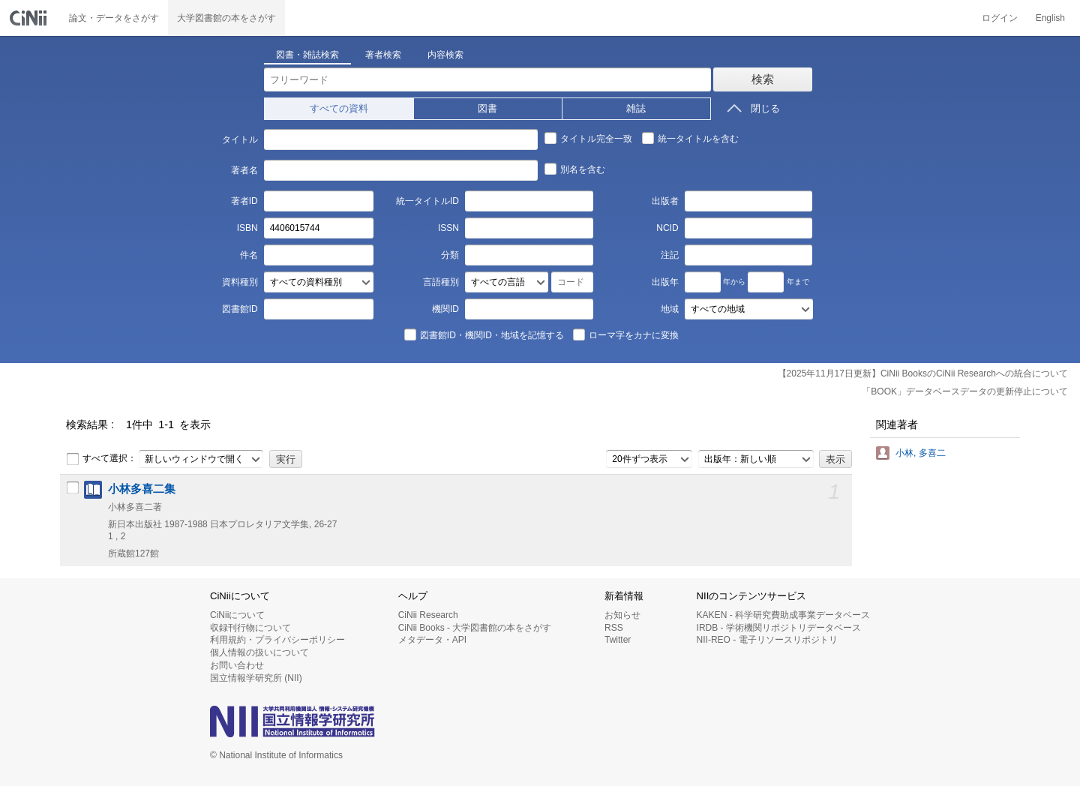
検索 (763, 79)
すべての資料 (339, 108)
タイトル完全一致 (588, 138)
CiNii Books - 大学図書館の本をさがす (475, 627)
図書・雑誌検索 (307, 55)
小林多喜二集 (142, 489)
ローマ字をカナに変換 (625, 334)
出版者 (665, 201)
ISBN (247, 228)
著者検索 (383, 55)
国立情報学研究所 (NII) (256, 678)
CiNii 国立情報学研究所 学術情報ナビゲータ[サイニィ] (30, 18)
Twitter (617, 639)
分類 (450, 255)
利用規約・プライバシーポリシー (277, 639)
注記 (670, 255)
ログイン (1000, 18)
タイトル (240, 139)
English (1050, 18)
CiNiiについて (237, 615)
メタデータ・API (432, 639)
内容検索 (446, 55)
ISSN (448, 228)
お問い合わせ (237, 665)
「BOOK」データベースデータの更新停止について (965, 391)
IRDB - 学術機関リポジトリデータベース (779, 627)
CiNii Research (428, 615)
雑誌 (636, 108)
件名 (249, 255)
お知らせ (622, 615)
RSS (613, 627)
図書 (487, 108)
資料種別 (240, 282)
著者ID (244, 201)
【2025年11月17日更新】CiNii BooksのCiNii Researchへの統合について (923, 373)
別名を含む (574, 169)
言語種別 (441, 282)
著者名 (244, 170)
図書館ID (240, 309)
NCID (667, 228)
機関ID (445, 309)
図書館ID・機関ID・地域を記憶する (484, 334)
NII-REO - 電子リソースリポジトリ (767, 639)
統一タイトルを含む (690, 138)
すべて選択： (101, 459)
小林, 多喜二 (921, 453)
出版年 (665, 282)
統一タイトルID (427, 201)
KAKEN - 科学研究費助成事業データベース (783, 615)
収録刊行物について (250, 627)
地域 (670, 309)
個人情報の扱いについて (259, 652)
